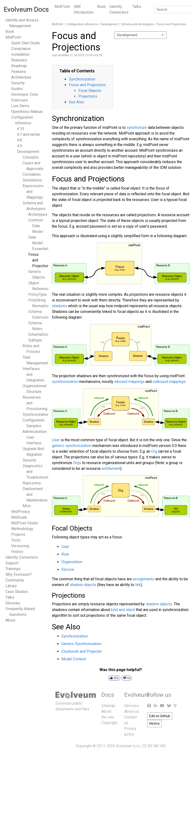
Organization (71, 562)
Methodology (22, 528)
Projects (18, 534)
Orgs (77, 463)
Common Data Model (35, 226)
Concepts (31, 157)
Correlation (32, 174)
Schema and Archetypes (137, 24)
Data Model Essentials (39, 243)
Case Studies (16, 591)
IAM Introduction (83, 9)
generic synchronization (71, 445)
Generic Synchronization (81, 644)
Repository (32, 483)
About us (131, 711)
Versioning (20, 546)
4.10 (20, 128)
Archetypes (37, 214)
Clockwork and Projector (81, 651)
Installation (20, 54)
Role (65, 554)
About (10, 620)
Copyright (109, 723)
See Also (76, 102)
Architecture (21, 77)
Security (18, 83)
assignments (143, 579)
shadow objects (83, 584)
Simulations (32, 180)
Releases (19, 60)
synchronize (137, 127)
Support (12, 563)
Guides (17, 88)
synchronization (65, 381)
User (56, 440)
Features (18, 71)
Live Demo (20, 106)
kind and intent (123, 609)
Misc (27, 506)
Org (154, 451)
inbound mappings (129, 381)
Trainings (12, 568)
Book (101, 6)
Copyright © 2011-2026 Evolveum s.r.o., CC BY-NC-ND (121, 746)
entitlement (111, 468)
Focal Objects (89, 90)
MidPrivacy (20, 511)
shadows (59, 306)
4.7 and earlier (28, 134)
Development (28, 151)
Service (67, 569)
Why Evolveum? (18, 574)
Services (131, 705)
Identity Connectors (119, 9)
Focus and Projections (171, 24)
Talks (136, 6)
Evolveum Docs (26, 9)
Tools (15, 540)
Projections (87, 96)
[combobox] (140, 35)
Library (11, 586)
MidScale (19, 517)
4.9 (19, 146)
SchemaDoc (38, 334)
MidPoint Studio (24, 523)
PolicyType (37, 294)
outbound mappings (169, 381)
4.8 (19, 140)
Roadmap (19, 66)
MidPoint (62, 6)
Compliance (21, 48)
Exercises (19, 100)
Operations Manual (26, 111)
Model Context (73, 659)
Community (14, 580)
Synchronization (36, 414)
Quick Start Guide (25, 43)
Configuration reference (82, 24)
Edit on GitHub (159, 716)
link (138, 584)
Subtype (35, 340)
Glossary (12, 603)
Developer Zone (24, 94)
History (17, 551)
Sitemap (108, 705)
